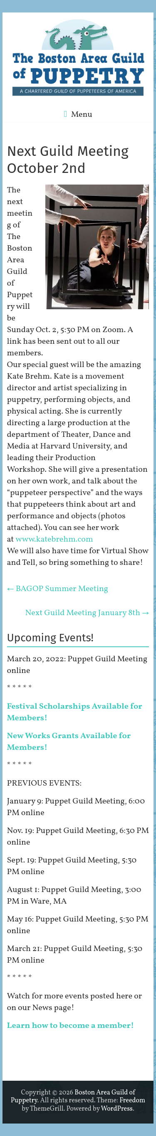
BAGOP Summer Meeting (58, 589)
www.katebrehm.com (54, 539)
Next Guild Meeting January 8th (87, 613)
